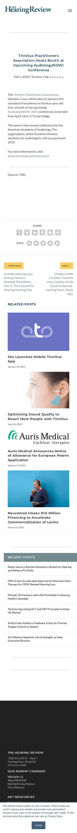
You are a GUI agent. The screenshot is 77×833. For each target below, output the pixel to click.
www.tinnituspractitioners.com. (29, 156)
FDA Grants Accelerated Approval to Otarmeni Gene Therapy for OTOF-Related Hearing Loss (39, 582)
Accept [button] (38, 825)
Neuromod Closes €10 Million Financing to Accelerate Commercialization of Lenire (34, 517)
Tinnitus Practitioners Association (35, 94)
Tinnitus (36, 77)
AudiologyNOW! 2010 (23, 111)
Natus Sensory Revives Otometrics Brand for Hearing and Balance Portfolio (39, 568)
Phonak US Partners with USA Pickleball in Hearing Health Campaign (39, 596)
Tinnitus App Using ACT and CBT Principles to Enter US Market (39, 610)
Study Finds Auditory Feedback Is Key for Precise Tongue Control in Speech (37, 624)
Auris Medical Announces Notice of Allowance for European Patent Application (38, 455)
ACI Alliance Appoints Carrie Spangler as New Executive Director (35, 639)
